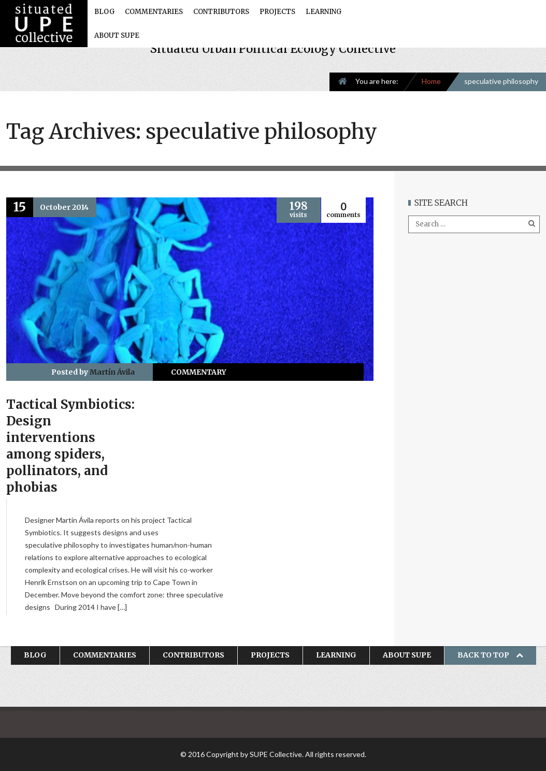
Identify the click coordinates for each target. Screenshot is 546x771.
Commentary (198, 372)
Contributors (221, 11)
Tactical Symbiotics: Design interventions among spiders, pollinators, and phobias (70, 445)
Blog (104, 11)
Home (431, 81)
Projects (277, 11)
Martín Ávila (112, 372)
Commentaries (154, 11)
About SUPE (116, 35)
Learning (323, 11)
